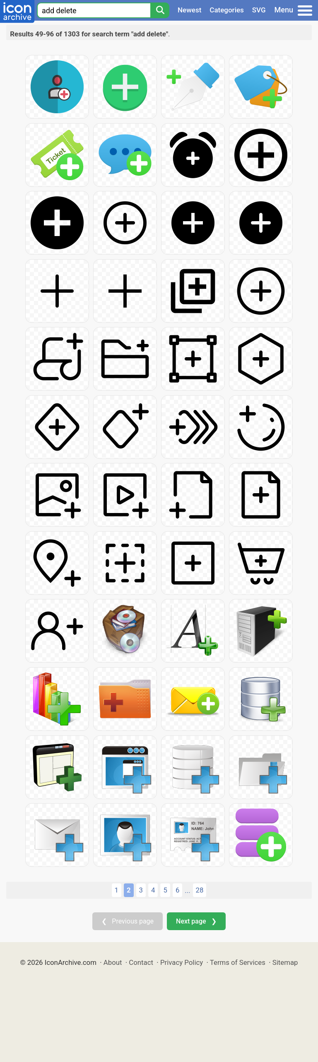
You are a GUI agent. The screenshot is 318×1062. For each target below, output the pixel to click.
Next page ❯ (196, 921)
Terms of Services (237, 962)
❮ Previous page (127, 921)
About (113, 962)
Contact (141, 962)
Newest (189, 10)
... (187, 890)
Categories (227, 10)
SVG (259, 10)
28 (200, 890)
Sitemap (285, 962)
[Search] (159, 10)
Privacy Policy (181, 962)
